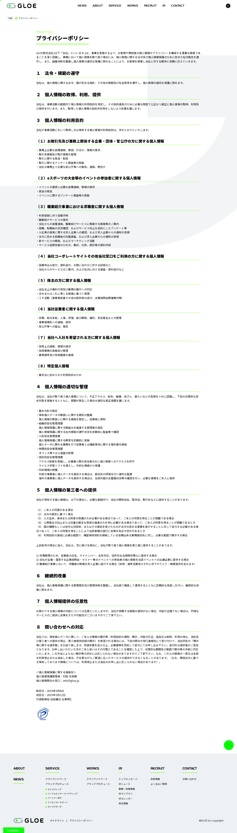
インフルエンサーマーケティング (63, 793)
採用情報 (155, 779)
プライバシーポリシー (81, 820)
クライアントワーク (55, 779)
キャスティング (55, 789)
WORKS (132, 5)
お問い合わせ (190, 779)
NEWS (18, 779)
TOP (10, 18)
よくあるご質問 (159, 784)
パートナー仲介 (55, 798)
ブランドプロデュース (57, 784)
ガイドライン (57, 820)
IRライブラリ (126, 793)
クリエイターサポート (58, 802)
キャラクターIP (55, 806)
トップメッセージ (128, 779)
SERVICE (115, 5)
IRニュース (124, 784)
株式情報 (123, 803)
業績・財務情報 (127, 788)
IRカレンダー (126, 798)
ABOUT (97, 5)
